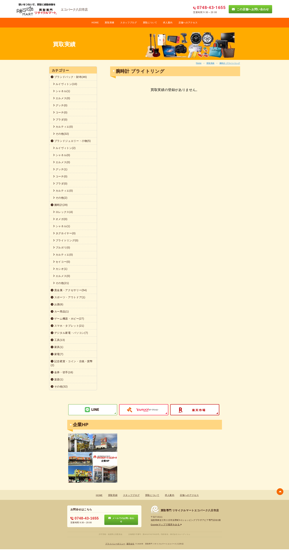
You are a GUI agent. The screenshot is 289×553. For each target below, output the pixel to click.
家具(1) (57, 347)
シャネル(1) (61, 91)
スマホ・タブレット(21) (67, 325)
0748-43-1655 (83, 518)
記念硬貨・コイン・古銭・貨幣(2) (72, 363)
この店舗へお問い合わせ (250, 9)
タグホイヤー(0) (64, 233)
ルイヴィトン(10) (65, 84)
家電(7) (57, 354)
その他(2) (60, 197)
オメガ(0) (60, 219)
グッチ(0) (60, 105)
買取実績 (210, 63)
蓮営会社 (130, 544)
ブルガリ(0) (61, 247)
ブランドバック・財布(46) (69, 76)
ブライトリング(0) (65, 240)
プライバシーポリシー (115, 544)
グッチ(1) (60, 169)
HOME (95, 22)
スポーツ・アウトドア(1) (68, 297)
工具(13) (58, 339)
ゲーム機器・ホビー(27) (67, 318)
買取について (150, 22)
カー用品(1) (60, 311)
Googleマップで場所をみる (165, 525)
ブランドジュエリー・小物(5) (71, 140)
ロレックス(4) (63, 211)
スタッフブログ (128, 22)
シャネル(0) (61, 155)
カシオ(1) (60, 268)
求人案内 (168, 22)
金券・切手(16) (62, 372)
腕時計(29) (59, 204)
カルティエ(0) (63, 126)
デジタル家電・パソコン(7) (69, 332)
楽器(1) (57, 379)
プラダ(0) (60, 119)
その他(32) (61, 133)
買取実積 (109, 22)
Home (198, 63)
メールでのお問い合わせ (121, 520)
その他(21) (61, 283)
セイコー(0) (61, 261)
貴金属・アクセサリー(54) (69, 290)
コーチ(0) (60, 112)
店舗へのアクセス (187, 22)
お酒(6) (57, 304)
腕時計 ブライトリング (230, 63)
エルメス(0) (61, 98)
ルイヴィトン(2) (64, 147)
